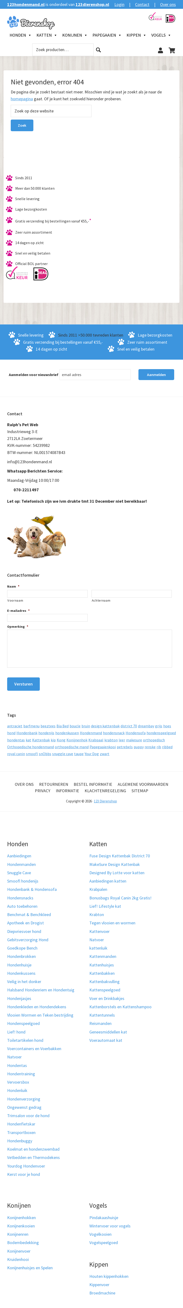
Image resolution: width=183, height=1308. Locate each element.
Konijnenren (17, 1231)
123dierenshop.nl (92, 4)
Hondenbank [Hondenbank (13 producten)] (26, 730)
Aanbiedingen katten (107, 878)
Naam (13, 586)
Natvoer (14, 1054)
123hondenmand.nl (26, 4)
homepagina (22, 98)
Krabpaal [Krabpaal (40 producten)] (95, 737)
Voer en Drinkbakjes (106, 995)
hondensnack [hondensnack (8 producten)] (114, 730)
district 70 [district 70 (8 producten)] (129, 723)
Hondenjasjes (19, 995)
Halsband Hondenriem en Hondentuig (40, 987)
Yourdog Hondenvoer (26, 1163)
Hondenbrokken (21, 953)
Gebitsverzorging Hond (27, 937)
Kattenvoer (99, 928)
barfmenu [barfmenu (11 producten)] (31, 723)
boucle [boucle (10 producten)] (75, 723)
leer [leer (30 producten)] (122, 737)
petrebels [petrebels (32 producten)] (125, 744)
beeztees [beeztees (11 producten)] (48, 723)
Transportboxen (21, 1129)
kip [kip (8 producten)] (53, 737)
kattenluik (98, 945)
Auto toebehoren (22, 903)
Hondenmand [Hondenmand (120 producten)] (91, 730)
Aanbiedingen (19, 853)
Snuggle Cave (19, 870)
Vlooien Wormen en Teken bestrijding (40, 1012)
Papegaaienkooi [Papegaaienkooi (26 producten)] (103, 744)
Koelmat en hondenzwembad (33, 1146)
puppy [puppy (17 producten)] (139, 744)
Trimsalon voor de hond (28, 1113)
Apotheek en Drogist (25, 920)
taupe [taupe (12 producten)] (79, 751)
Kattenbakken (102, 970)
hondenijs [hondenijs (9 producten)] (46, 730)
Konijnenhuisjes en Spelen (30, 1265)
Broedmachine (102, 1290)
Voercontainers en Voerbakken (34, 1046)
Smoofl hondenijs (22, 878)
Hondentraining (21, 1071)
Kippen (137, 35)
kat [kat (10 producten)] (28, 737)
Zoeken (98, 49)
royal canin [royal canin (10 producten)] (16, 751)
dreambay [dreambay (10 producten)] (146, 723)
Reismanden (100, 1020)
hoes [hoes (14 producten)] (167, 723)
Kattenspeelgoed (104, 987)
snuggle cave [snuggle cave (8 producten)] (62, 751)
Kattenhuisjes (101, 962)
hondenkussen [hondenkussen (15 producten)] (67, 730)
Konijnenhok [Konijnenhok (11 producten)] (76, 737)
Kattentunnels (102, 1012)
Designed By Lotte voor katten (116, 870)
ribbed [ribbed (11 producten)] (167, 744)
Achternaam (101, 600)
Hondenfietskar (21, 1121)
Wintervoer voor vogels (110, 1223)
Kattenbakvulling (104, 979)
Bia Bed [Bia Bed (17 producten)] (62, 723)
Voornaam (15, 600)
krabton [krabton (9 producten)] (111, 737)
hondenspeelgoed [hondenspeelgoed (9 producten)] (161, 730)
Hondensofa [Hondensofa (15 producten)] (136, 730)
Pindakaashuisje (103, 1214)
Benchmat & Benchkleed (29, 912)
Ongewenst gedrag (24, 1104)
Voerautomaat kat (105, 1037)
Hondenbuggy (19, 1138)
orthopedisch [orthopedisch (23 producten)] (154, 737)
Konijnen (75, 35)
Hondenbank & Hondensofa (32, 886)
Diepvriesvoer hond (24, 928)
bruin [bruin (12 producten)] (85, 723)
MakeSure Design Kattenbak (114, 861)
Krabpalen (98, 886)
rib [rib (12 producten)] (159, 744)
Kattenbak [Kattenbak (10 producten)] (41, 737)
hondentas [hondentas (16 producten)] (16, 737)
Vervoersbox (18, 1079)
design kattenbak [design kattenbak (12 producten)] (105, 723)
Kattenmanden (102, 953)
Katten (46, 35)
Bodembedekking (23, 1240)
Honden (21, 35)
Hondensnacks (20, 895)
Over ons (168, 4)
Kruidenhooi (18, 1257)
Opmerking (17, 626)
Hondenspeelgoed (23, 1020)
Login (119, 4)
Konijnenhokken (21, 1214)
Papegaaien (107, 35)
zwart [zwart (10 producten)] (104, 751)
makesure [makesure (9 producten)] (134, 737)
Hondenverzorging (23, 1096)
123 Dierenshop (105, 798)
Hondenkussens (21, 970)
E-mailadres (18, 610)
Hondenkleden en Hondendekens (36, 1004)
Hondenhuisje (19, 962)
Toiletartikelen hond (25, 1037)
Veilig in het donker (24, 979)
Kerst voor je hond (23, 1171)
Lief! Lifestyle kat (105, 903)
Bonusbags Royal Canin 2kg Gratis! (120, 895)
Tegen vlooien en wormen (112, 920)
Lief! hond (16, 1029)
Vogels (161, 35)
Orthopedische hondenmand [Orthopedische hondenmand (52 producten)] (30, 744)
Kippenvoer (99, 1282)
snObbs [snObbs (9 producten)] (45, 751)
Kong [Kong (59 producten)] (61, 737)
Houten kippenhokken (108, 1273)
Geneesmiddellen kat (108, 1029)
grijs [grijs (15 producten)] (158, 723)
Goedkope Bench (22, 945)
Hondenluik (17, 1088)
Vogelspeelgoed (103, 1240)
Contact (142, 4)
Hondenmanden (21, 861)
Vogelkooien (100, 1231)
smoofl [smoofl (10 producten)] (32, 751)
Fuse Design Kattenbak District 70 (119, 853)
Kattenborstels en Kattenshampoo (120, 1004)
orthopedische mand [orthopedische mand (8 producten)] (72, 744)
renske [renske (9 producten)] (150, 744)
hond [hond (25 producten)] (11, 730)
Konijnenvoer (18, 1248)
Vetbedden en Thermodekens (33, 1155)
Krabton (96, 912)
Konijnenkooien (21, 1223)
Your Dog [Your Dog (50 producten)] (92, 751)
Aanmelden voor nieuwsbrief (33, 374)
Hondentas (17, 1062)
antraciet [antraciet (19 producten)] (14, 723)
